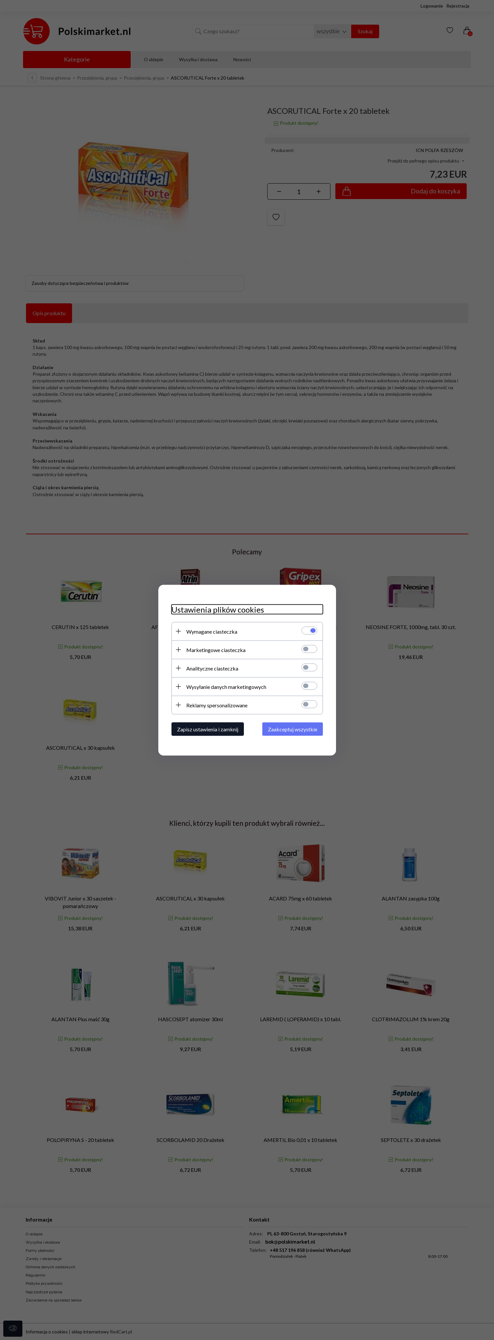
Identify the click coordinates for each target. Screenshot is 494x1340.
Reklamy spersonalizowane (216, 705)
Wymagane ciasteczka (211, 631)
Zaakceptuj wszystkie (292, 729)
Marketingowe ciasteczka (216, 649)
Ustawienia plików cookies (217, 609)
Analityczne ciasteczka (212, 668)
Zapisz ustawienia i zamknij (207, 729)
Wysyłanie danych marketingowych (226, 686)
